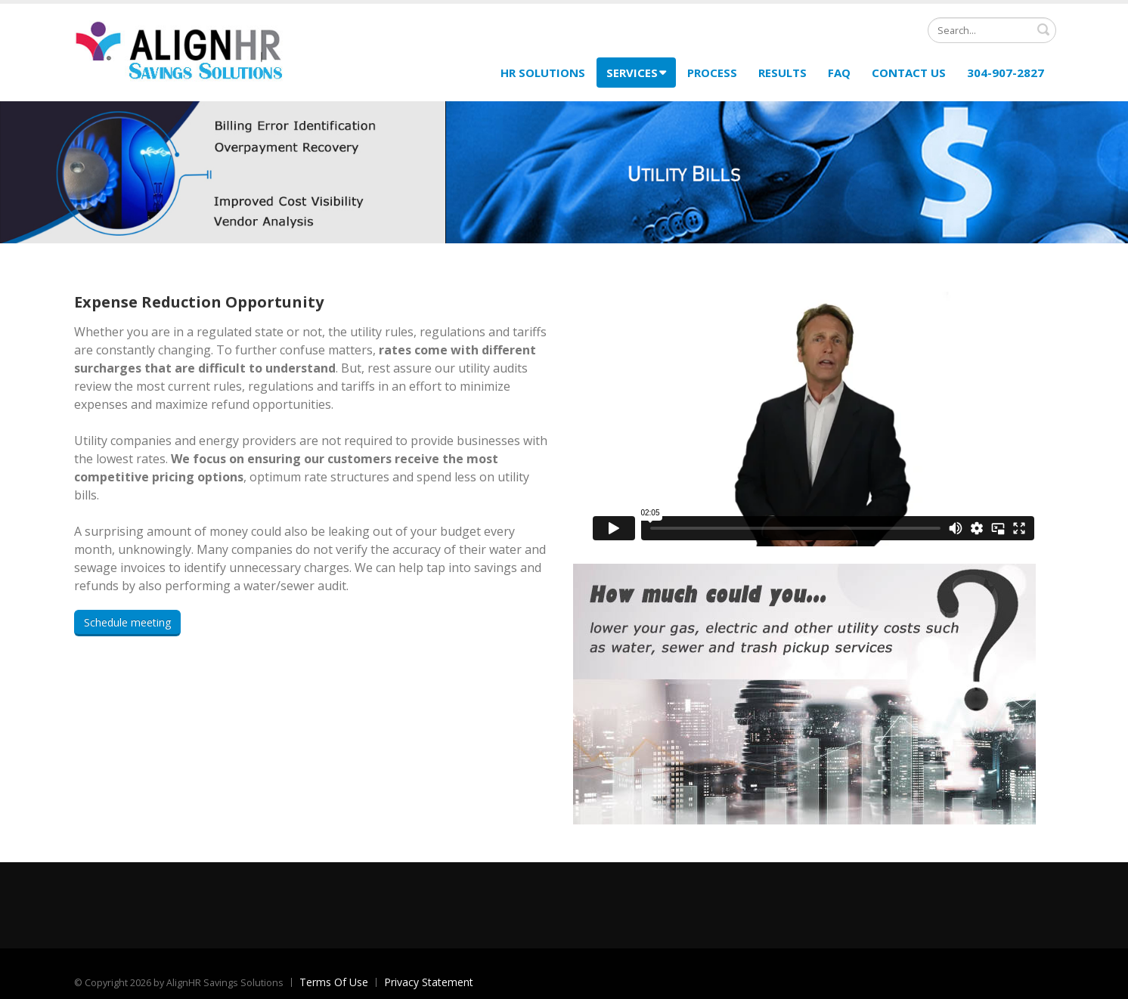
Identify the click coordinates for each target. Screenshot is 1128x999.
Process (712, 72)
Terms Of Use (333, 982)
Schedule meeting (127, 622)
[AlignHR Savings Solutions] (180, 51)
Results (782, 72)
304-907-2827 (1005, 72)
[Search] (992, 30)
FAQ (839, 72)
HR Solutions (542, 72)
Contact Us (909, 72)
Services (636, 72)
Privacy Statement (428, 982)
